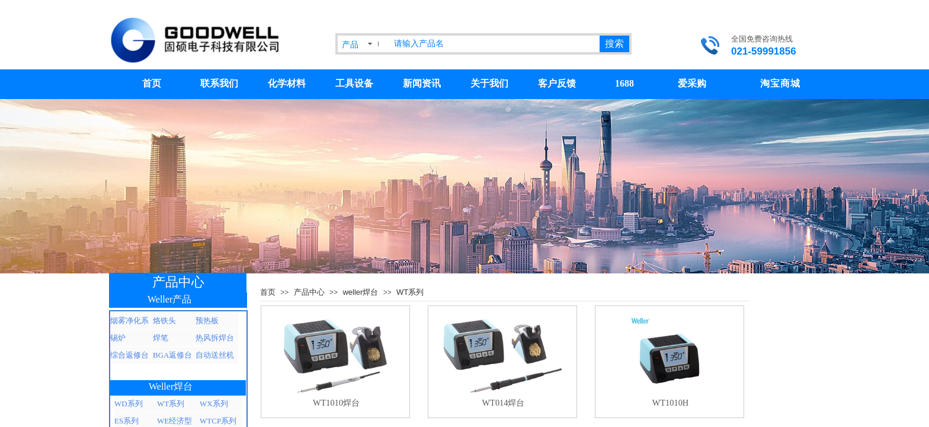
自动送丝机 (215, 354)
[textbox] (494, 44)
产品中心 (309, 292)
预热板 (207, 320)
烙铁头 (164, 320)
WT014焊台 (503, 402)
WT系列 (410, 292)
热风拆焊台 (215, 337)
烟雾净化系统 (129, 322)
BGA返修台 (172, 354)
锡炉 (118, 337)
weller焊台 (360, 292)
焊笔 (160, 337)
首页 (268, 292)
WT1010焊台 (336, 402)
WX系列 (214, 403)
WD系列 (128, 403)
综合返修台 (129, 354)
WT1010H (670, 402)
